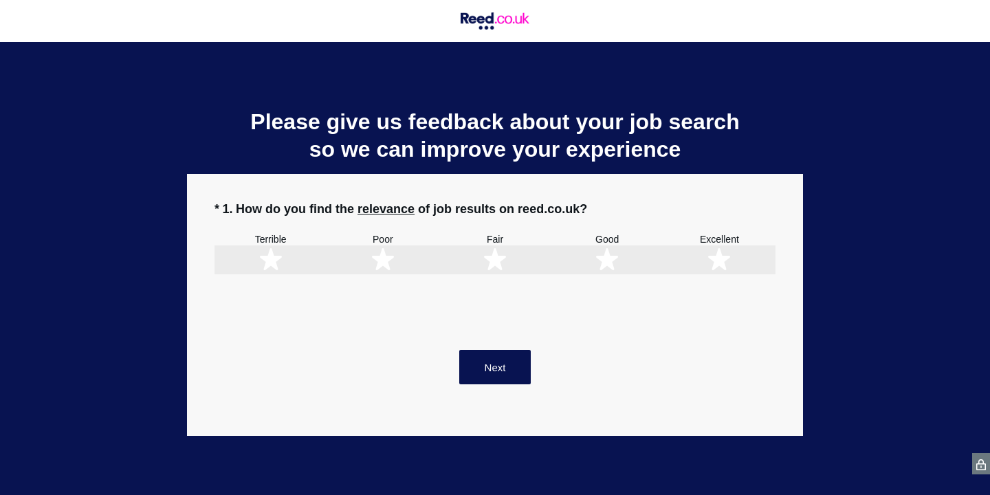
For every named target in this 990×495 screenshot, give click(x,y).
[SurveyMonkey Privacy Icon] (981, 463)
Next (495, 367)
